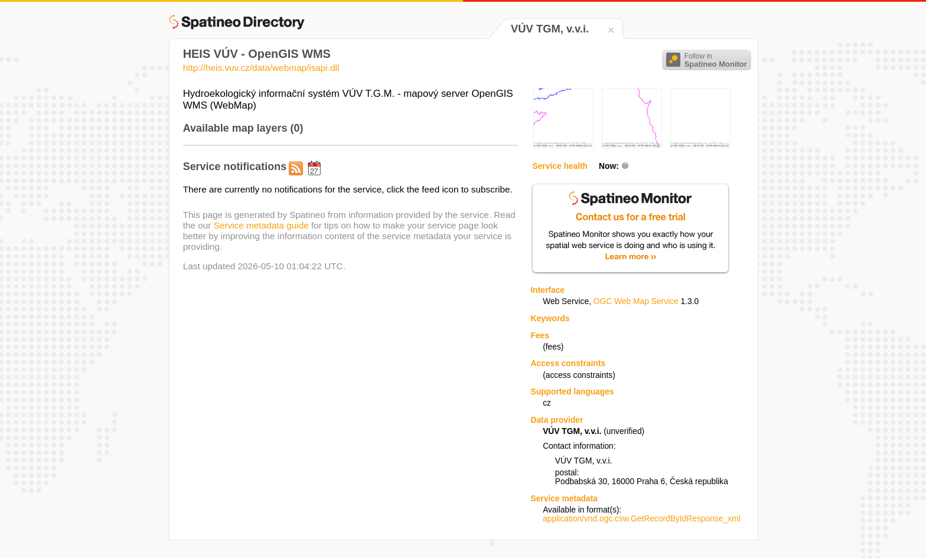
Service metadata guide (261, 225)
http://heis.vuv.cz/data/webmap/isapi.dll (261, 68)
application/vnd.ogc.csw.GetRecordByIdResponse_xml (641, 518)
